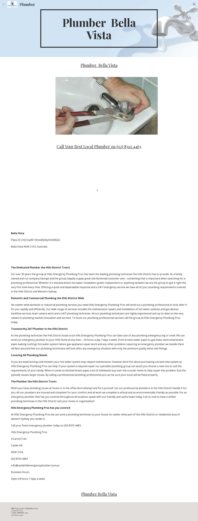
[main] (99, 28)
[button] (3, 4)
